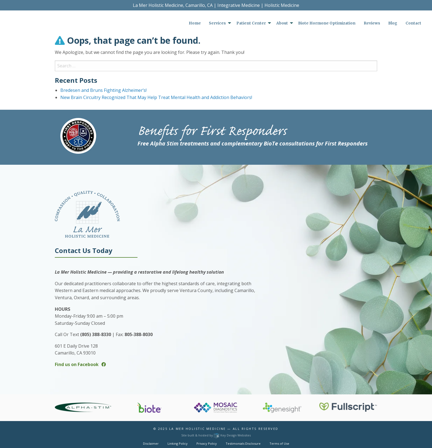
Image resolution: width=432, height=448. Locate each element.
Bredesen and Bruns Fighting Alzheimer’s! (103, 90)
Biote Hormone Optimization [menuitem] (326, 23)
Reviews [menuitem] (372, 23)
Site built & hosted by (216, 435)
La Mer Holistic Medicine (197, 429)
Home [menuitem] (195, 23)
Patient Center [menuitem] (251, 23)
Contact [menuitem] (413, 23)
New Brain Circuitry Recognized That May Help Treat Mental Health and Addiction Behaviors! (156, 97)
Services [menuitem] (217, 23)
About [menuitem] (282, 23)
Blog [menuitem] (392, 23)
